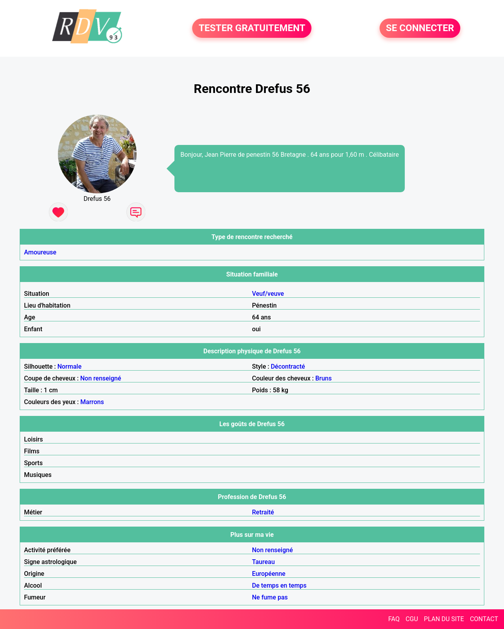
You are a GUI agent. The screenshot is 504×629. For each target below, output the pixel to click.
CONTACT (484, 619)
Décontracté (288, 366)
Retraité (263, 512)
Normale (69, 366)
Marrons (92, 402)
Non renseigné (100, 378)
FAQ (394, 619)
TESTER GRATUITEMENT (251, 28)
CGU (412, 619)
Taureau (263, 562)
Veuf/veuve (268, 293)
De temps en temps (279, 585)
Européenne (268, 573)
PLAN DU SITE (444, 619)
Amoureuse (40, 252)
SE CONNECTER (420, 28)
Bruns (323, 378)
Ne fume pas (270, 597)
